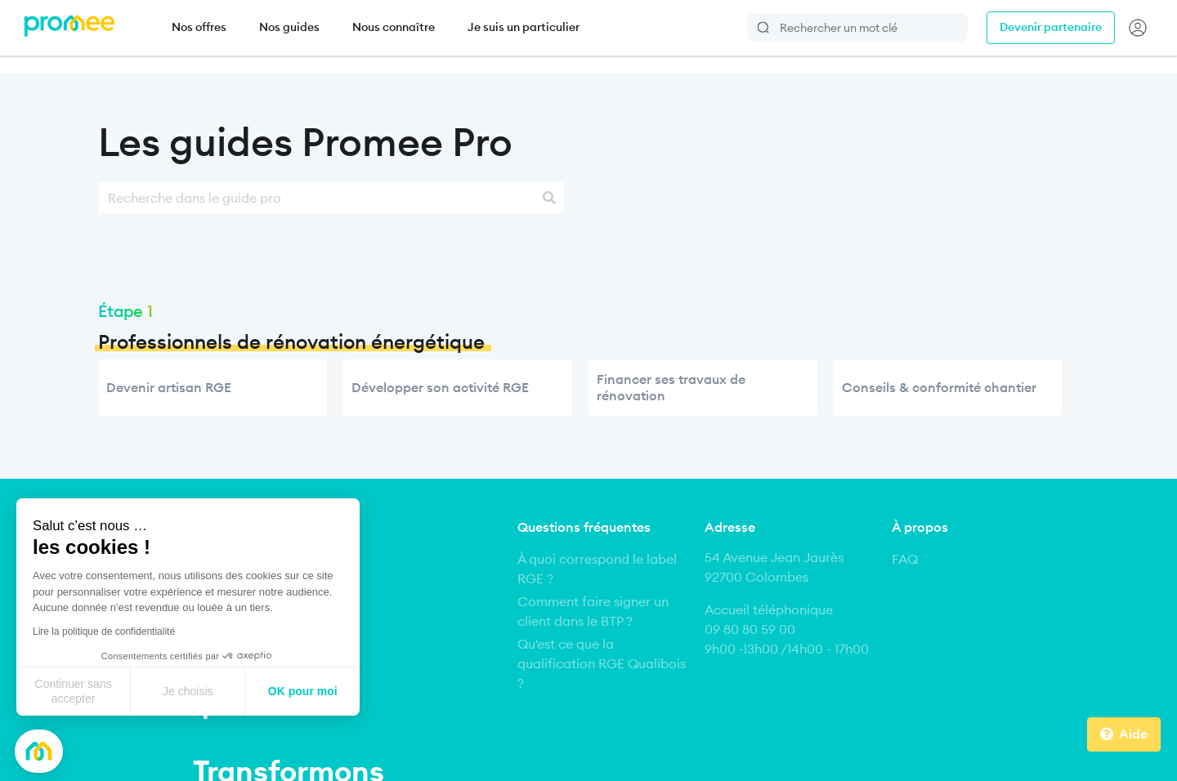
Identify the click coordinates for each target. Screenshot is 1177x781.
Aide (1133, 733)
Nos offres (199, 27)
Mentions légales (298, 745)
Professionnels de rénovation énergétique (291, 342)
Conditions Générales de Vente (638, 745)
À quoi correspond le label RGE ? (597, 569)
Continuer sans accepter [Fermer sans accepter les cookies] (73, 691)
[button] (39, 751)
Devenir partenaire (1051, 27)
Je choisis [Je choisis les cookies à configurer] (188, 691)
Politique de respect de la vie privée (830, 745)
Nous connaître (393, 27)
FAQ (905, 559)
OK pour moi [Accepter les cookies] (303, 691)
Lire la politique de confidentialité (104, 631)
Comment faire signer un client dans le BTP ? (593, 611)
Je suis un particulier (524, 27)
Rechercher (764, 27)
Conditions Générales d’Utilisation (449, 745)
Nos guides (289, 27)
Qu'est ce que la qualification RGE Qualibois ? (601, 663)
